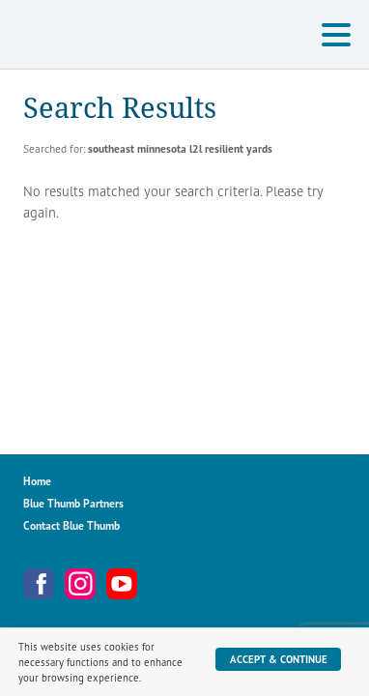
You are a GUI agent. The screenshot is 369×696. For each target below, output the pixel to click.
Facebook (38, 583)
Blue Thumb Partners (73, 503)
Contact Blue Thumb (71, 525)
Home (37, 481)
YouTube (121, 583)
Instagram (80, 583)
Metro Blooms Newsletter (163, 583)
